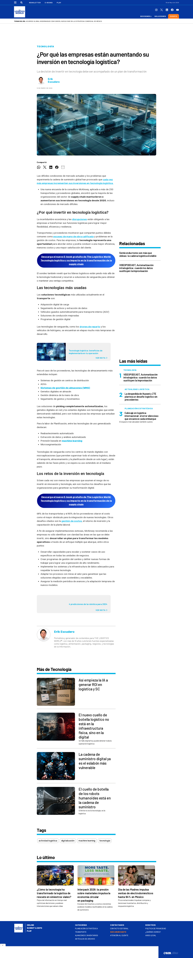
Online (30, 925)
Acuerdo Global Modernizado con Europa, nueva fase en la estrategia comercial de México (64, 21)
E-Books (49, 3)
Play (59, 3)
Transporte (81, 932)
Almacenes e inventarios (86, 935)
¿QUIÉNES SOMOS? (153, 932)
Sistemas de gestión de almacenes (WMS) (65, 387)
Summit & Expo (34, 928)
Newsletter (35, 3)
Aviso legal (150, 935)
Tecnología (45, 46)
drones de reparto (90, 326)
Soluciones (160, 16)
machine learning (72, 440)
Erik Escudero (54, 80)
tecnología (104, 840)
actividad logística (48, 840)
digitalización (67, 840)
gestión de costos (71, 521)
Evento (173, 16)
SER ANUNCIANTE (118, 932)
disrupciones (79, 219)
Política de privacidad (155, 929)
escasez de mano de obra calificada (73, 236)
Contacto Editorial (119, 929)
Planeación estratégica (86, 929)
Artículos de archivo (85, 939)
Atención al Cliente (119, 935)
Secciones (145, 16)
